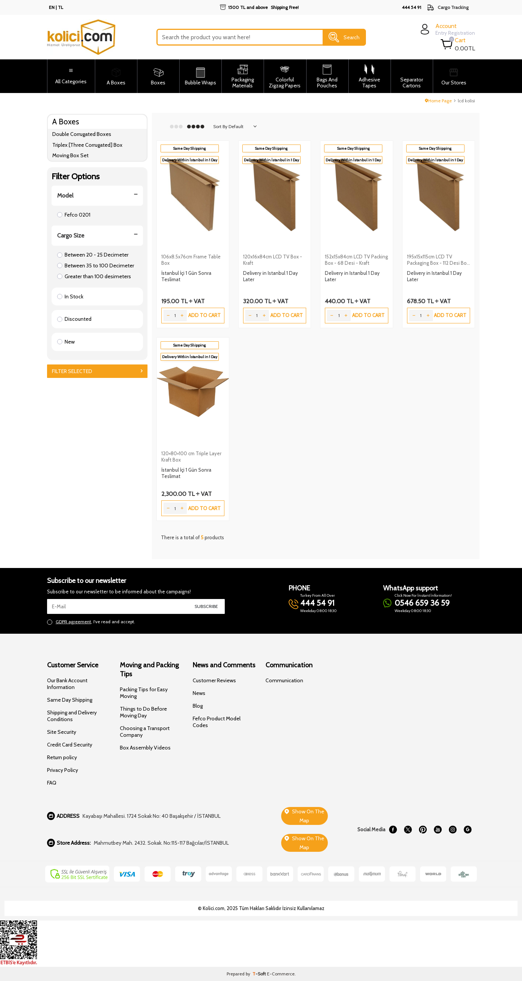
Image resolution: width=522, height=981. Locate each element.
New (66, 341)
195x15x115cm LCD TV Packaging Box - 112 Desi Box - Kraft (438, 260)
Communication (284, 680)
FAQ (51, 782)
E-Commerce (281, 974)
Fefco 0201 (73, 214)
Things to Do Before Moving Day (143, 712)
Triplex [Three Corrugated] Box (87, 145)
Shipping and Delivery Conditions (72, 716)
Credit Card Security (69, 744)
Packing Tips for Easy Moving (144, 692)
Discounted (74, 319)
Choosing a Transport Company (145, 731)
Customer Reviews (214, 680)
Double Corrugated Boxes (81, 134)
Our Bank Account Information (67, 683)
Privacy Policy (62, 770)
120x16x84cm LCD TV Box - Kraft (272, 260)
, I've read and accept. (91, 622)
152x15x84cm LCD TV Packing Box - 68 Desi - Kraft (356, 260)
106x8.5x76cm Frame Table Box (191, 260)
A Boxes (65, 121)
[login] (447, 29)
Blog (198, 705)
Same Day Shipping (69, 699)
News (199, 693)
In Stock (70, 296)
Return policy (62, 757)
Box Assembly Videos (145, 747)
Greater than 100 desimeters (94, 276)
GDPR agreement (73, 621)
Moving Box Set (70, 155)
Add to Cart (204, 315)
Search (344, 37)
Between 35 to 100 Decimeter (95, 265)
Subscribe (206, 606)
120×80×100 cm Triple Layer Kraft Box (191, 456)
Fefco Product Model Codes (216, 722)
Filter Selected (97, 371)
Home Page (438, 100)
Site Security (61, 732)
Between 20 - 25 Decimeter (92, 254)
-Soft (259, 974)
